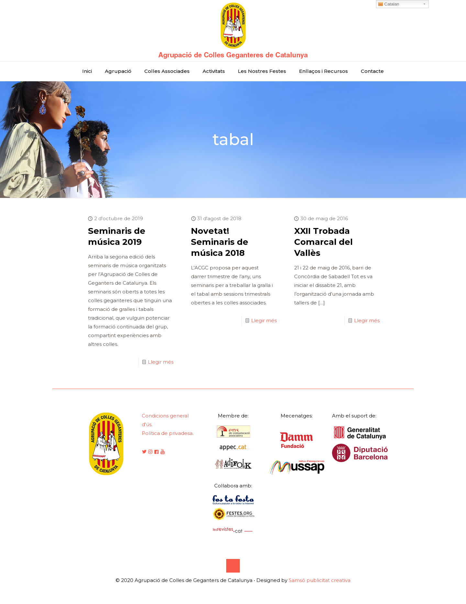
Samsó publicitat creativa (319, 580)
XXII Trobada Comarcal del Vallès (323, 242)
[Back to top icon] (233, 566)
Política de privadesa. (168, 433)
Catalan (388, 4)
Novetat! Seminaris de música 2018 (219, 242)
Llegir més (160, 362)
